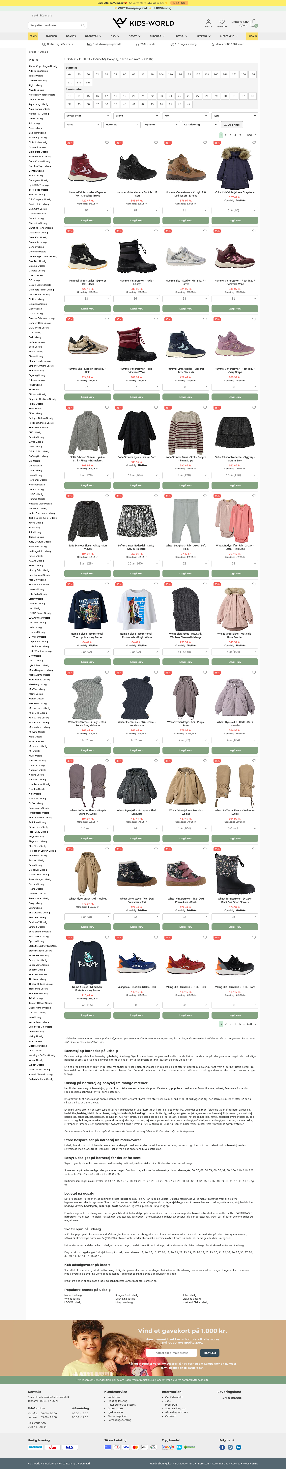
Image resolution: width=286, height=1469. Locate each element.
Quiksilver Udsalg (38, 870)
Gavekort (170, 1416)
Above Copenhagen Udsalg (43, 66)
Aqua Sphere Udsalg (39, 109)
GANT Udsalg (36, 442)
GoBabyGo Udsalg (38, 456)
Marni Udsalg (36, 694)
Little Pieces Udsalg (39, 646)
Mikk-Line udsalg (125, 1298)
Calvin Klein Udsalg (39, 204)
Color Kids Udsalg (38, 237)
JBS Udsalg (35, 527)
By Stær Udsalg (37, 194)
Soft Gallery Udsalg (39, 936)
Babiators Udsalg (37, 133)
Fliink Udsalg (35, 408)
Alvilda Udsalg (36, 90)
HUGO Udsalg (36, 494)
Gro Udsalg (34, 461)
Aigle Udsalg (35, 85)
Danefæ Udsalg (37, 270)
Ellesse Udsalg (36, 356)
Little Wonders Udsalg (40, 651)
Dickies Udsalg (36, 299)
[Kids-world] (143, 23)
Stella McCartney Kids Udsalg (44, 946)
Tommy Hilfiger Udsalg (40, 1003)
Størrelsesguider (117, 1416)
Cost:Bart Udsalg (37, 261)
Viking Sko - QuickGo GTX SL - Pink (186, 987)
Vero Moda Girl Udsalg (40, 1027)
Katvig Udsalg (36, 556)
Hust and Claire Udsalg (40, 503)
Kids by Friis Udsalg (39, 570)
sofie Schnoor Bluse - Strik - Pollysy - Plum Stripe (186, 459)
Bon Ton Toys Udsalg (40, 166)
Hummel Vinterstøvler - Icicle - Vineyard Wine (137, 371)
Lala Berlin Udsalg (38, 594)
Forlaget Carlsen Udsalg (41, 423)
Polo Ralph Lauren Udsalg (42, 851)
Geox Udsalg (35, 446)
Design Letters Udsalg (40, 285)
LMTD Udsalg (36, 660)
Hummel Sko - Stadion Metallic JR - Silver (186, 282)
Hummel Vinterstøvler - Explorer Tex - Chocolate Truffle (87, 194)
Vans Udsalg (35, 1017)
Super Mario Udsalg (39, 965)
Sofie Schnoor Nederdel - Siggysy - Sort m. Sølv (235, 459)
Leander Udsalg (37, 603)
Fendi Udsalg (36, 385)
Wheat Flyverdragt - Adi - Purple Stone (186, 724)
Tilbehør (157, 36)
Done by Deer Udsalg (40, 323)
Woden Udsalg (36, 1065)
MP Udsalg (34, 751)
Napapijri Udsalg (37, 770)
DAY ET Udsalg (36, 275)
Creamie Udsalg (37, 266)
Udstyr (181, 36)
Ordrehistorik (115, 1408)
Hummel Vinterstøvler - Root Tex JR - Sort (137, 194)
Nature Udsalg (36, 775)
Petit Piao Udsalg (37, 822)
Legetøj (204, 36)
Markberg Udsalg (38, 684)
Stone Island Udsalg (39, 955)
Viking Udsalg (36, 1036)
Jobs (168, 1401)
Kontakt (34, 1392)
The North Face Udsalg (41, 984)
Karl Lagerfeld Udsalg (40, 551)
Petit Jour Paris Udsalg (40, 817)
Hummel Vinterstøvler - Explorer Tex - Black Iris (185, 371)
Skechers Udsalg (37, 917)
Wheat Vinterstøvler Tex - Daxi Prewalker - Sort (137, 900)
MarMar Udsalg (37, 689)
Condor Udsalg (36, 247)
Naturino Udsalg (37, 779)
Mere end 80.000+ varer (227, 44)
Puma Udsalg (36, 865)
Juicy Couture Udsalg (40, 542)
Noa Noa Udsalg (37, 798)
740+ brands (145, 44)
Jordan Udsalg (36, 537)
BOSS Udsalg (36, 175)
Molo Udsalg (35, 736)
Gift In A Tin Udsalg (39, 451)
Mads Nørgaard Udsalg (41, 670)
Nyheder (51, 36)
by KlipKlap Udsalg (38, 190)
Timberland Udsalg (38, 993)
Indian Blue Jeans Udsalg (42, 513)
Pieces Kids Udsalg (38, 827)
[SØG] (83, 25)
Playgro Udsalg (36, 836)
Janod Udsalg (36, 523)
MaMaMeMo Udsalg (39, 675)
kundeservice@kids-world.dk (53, 1397)
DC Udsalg (34, 280)
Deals (33, 36)
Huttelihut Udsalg (38, 508)
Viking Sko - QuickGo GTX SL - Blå (137, 987)
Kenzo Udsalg (36, 565)
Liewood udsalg (192, 1298)
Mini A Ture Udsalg (39, 717)
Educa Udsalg (36, 351)
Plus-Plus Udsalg (37, 846)
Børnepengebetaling (119, 1420)
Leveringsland (220, 1463)
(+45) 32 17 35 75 (48, 1401)
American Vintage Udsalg (42, 95)
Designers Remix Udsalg (41, 289)
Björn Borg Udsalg (38, 152)
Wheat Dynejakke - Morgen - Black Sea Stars (137, 812)
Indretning (229, 36)
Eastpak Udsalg (37, 342)
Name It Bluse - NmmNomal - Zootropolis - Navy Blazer (87, 635)
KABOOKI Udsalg (38, 546)
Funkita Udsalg (36, 437)
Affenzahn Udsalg (38, 80)
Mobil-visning (250, 1463)
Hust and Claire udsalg (196, 1302)
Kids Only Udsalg (37, 580)
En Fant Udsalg (36, 370)
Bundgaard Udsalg (38, 180)
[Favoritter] (107, 143)
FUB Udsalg (35, 432)
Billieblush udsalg (38, 142)
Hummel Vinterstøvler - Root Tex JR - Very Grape (235, 371)
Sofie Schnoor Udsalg (40, 931)
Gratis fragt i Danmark (57, 44)
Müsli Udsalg (35, 756)
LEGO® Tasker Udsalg (40, 613)
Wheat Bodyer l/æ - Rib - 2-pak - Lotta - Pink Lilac (235, 547)
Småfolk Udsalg (37, 927)
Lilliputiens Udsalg (38, 641)
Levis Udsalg (35, 627)
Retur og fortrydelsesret (122, 1404)
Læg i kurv (87, 220)
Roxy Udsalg (35, 903)
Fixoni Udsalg (36, 404)
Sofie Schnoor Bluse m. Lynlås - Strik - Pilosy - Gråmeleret (87, 459)
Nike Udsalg (35, 794)
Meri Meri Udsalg (38, 703)
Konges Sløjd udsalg (126, 1295)
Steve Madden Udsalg (40, 950)
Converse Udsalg (37, 251)
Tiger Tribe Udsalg (38, 989)
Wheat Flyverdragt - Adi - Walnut (88, 898)
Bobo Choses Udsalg (39, 161)
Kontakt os (114, 1397)
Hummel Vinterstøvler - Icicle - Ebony (137, 282)
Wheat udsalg (72, 1298)
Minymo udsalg (124, 1302)
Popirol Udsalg (36, 860)
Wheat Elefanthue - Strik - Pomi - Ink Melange (137, 724)
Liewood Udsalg (37, 632)
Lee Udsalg (34, 608)
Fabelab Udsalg (37, 380)
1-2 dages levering (183, 44)
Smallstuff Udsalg (38, 922)
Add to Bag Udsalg (38, 71)
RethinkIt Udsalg (37, 893)
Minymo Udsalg (37, 732)
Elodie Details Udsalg (40, 361)
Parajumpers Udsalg (39, 808)
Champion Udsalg (38, 223)
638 (249, 135)
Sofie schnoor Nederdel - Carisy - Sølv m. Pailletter (137, 547)
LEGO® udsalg (72, 1302)
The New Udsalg (37, 979)
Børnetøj (93, 36)
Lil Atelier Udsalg (37, 637)
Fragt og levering (117, 1401)
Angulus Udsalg (37, 99)
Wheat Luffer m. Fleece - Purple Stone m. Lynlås (88, 812)
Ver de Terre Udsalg (39, 1022)
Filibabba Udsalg (37, 394)
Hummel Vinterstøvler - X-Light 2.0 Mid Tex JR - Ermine (186, 194)
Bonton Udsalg (36, 171)
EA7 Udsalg (35, 337)
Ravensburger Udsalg (40, 879)
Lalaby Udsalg (36, 599)
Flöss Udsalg (35, 413)
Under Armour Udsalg (40, 1008)
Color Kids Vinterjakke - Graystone (234, 192)
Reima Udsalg (36, 889)
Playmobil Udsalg (38, 841)
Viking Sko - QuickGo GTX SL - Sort (235, 987)
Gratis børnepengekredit (104, 44)
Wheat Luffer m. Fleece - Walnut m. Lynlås (235, 812)
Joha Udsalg (35, 532)
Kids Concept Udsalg (39, 575)
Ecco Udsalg (35, 347)
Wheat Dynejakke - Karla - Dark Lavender (235, 724)
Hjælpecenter (115, 1412)
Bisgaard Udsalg (37, 147)
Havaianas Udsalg (38, 480)
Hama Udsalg (36, 475)
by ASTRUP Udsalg (39, 185)
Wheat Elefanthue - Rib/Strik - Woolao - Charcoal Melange (185, 635)
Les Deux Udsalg (37, 622)
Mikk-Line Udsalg (38, 713)
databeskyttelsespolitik (195, 1380)
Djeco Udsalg (36, 309)
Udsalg (252, 36)
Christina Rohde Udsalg (41, 228)
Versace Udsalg (36, 1031)
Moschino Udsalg (38, 746)
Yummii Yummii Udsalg (41, 1074)
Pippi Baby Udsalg (38, 832)
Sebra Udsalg (36, 908)
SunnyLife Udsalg (38, 960)
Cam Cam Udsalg (38, 209)
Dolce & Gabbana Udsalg (42, 318)
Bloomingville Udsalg (40, 156)
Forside (32, 52)
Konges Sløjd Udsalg (39, 584)
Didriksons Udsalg (38, 304)
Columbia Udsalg (38, 242)
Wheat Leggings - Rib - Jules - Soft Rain (186, 547)
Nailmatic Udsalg (37, 760)
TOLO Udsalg (36, 998)
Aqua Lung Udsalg (38, 104)
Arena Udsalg (36, 118)
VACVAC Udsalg (37, 1012)
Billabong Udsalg (38, 137)
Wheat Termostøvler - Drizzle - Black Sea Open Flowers (235, 900)
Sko (115, 36)
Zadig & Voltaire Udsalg (41, 1079)
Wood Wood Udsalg (39, 1069)
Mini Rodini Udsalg (39, 722)
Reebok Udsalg (36, 884)
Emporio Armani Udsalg (41, 366)
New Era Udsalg (37, 789)
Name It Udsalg (37, 765)
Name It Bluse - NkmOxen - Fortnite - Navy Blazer (87, 989)
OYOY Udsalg (36, 803)
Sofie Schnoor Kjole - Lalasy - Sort (137, 457)
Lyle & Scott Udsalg (39, 665)
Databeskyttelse (184, 1463)
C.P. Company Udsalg (40, 199)
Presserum (171, 1404)
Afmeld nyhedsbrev (176, 1412)
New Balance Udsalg (39, 784)
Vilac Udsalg (35, 1041)
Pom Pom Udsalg (38, 855)
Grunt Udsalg (36, 465)
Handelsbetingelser (161, 1463)
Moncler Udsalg (37, 741)
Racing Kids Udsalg (39, 874)
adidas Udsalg (36, 76)
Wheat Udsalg (36, 1060)
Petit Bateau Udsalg (39, 813)
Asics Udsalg (35, 128)
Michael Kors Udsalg (39, 708)
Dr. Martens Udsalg (39, 328)
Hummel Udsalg (37, 499)
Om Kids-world (174, 1397)
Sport (135, 36)
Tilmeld (209, 1353)
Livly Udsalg (35, 656)
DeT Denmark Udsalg (39, 294)
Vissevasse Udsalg (38, 1046)
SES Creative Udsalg (39, 912)
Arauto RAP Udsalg (39, 114)
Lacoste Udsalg (36, 589)
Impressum (203, 1463)
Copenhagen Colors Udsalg (43, 256)
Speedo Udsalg (36, 941)
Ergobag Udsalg (37, 375)
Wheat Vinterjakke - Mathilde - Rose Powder (235, 635)
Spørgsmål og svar (175, 1408)
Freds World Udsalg (39, 427)
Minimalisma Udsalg (39, 727)
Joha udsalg (189, 1295)
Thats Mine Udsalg (38, 974)
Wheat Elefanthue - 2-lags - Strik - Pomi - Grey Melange (87, 724)
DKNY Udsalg (36, 313)
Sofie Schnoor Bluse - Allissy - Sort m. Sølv (88, 547)
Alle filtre (232, 124)
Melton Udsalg (36, 698)
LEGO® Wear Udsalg (39, 618)
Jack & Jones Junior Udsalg (43, 518)
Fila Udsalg (34, 389)
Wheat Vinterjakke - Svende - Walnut (186, 812)
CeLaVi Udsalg (36, 218)
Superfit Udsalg (37, 970)
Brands (71, 36)
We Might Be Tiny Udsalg (42, 1055)
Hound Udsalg (36, 489)
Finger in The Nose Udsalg (42, 399)
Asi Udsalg (34, 123)
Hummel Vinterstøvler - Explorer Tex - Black (87, 282)
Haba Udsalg (35, 470)
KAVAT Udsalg (36, 561)
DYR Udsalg (35, 332)
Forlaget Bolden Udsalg (41, 418)
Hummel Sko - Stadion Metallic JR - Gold (88, 371)
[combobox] (87, 210)
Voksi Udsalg (35, 1050)
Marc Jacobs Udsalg (39, 679)
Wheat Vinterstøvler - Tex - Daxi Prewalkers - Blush (186, 900)
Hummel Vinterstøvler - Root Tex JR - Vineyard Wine (235, 282)
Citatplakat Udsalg (38, 232)
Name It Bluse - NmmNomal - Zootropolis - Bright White (137, 635)
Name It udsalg (73, 1295)
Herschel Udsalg (37, 484)
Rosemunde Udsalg (39, 898)
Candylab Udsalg (37, 213)
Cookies (235, 1463)
